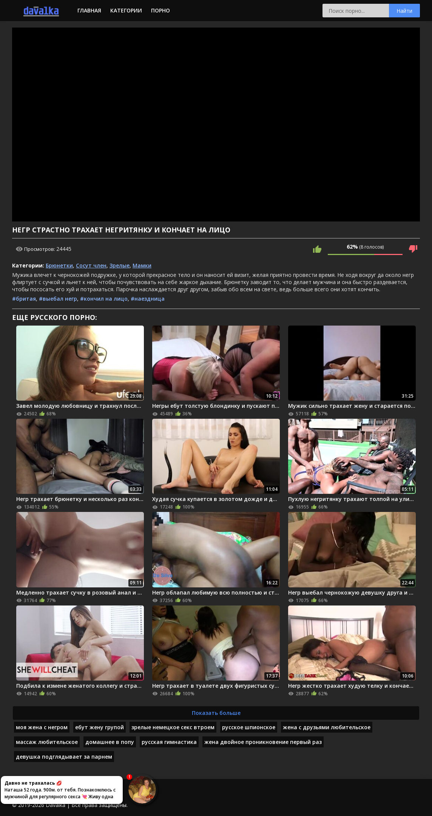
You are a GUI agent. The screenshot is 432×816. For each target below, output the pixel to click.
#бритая (24, 298)
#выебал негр (58, 298)
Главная (89, 10)
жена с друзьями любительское (326, 727)
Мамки (142, 265)
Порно (160, 10)
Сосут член (91, 265)
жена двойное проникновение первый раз (263, 741)
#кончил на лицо (104, 298)
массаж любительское (47, 741)
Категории (126, 10)
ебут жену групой (99, 727)
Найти (404, 10)
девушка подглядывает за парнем (64, 756)
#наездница (148, 298)
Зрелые (120, 265)
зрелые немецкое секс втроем (172, 727)
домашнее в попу (109, 741)
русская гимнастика (169, 741)
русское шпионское (248, 727)
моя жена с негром (42, 727)
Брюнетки (59, 265)
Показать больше (216, 712)
